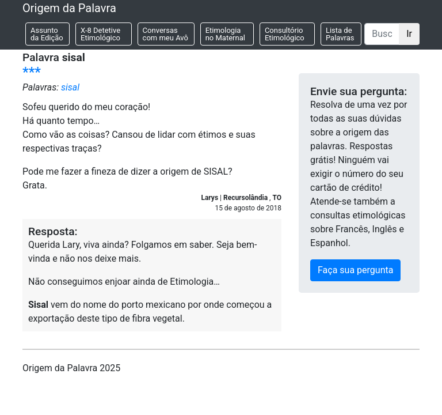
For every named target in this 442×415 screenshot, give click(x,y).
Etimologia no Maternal (225, 34)
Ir (409, 33)
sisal (70, 87)
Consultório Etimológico (284, 34)
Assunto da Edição (47, 34)
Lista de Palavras (340, 34)
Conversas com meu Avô (165, 34)
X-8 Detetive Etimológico (100, 34)
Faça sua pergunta (355, 270)
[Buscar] (381, 34)
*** (31, 72)
